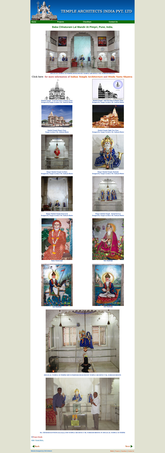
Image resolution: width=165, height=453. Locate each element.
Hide (32, 440)
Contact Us (131, 451)
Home (112, 451)
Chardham (124, 451)
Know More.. (40, 440)
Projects (117, 451)
